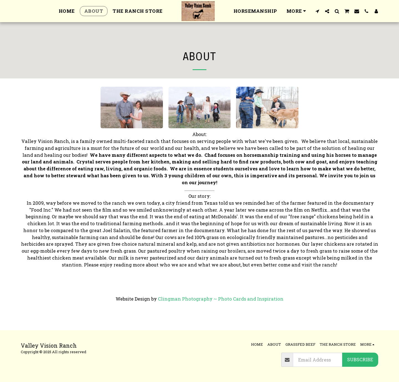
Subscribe (360, 359)
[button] (317, 11)
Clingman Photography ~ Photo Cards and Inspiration (220, 299)
